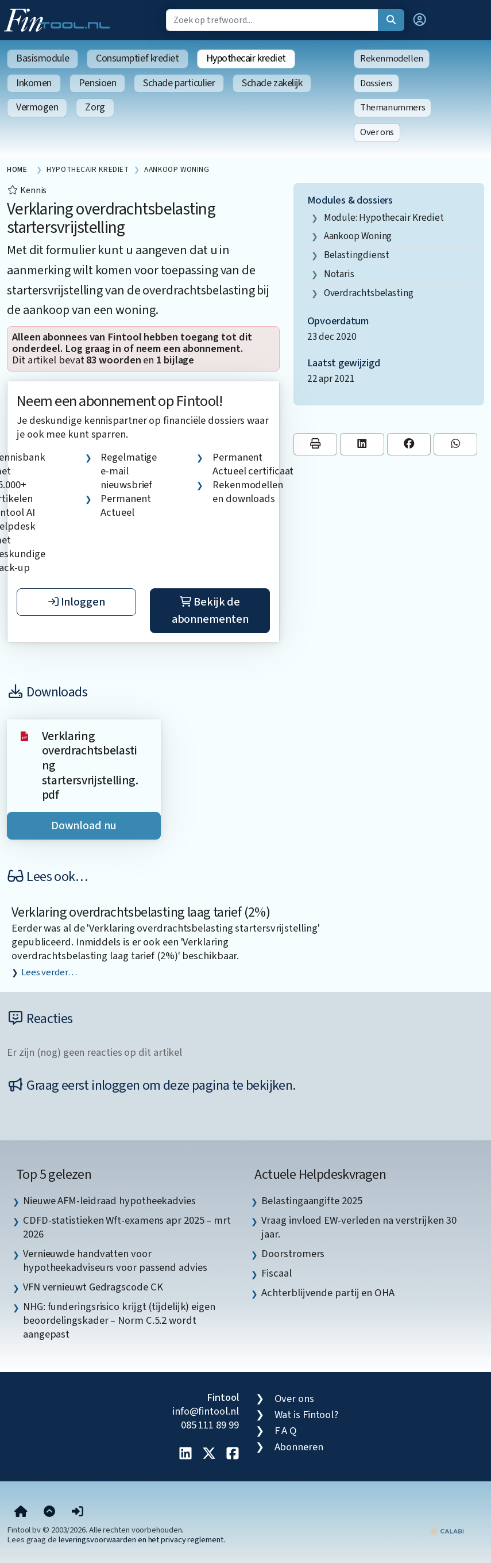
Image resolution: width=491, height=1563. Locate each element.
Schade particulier (179, 83)
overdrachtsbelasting (368, 293)
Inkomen (34, 83)
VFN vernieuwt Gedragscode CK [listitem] (93, 1286)
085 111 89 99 (210, 1425)
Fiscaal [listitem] (276, 1273)
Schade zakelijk (272, 83)
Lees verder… (49, 972)
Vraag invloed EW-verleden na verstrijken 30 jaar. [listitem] (358, 1227)
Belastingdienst (357, 255)
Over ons (377, 132)
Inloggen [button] (76, 602)
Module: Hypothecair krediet (384, 217)
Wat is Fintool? (307, 1414)
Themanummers (392, 107)
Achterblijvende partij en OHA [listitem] (327, 1292)
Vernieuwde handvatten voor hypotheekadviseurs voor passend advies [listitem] (115, 1260)
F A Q (286, 1430)
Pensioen (97, 83)
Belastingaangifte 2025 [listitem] (311, 1200)
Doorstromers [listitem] (292, 1253)
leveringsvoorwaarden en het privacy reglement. (142, 1540)
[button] (419, 20)
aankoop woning (358, 236)
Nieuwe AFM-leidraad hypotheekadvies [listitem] (109, 1200)
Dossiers (376, 83)
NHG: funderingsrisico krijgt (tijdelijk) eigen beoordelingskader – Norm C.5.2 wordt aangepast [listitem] (119, 1320)
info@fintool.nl (205, 1411)
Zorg (95, 107)
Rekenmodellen (391, 59)
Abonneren (299, 1446)
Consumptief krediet (137, 58)
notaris (339, 274)
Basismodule (42, 58)
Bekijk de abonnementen (210, 610)
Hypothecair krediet (246, 58)
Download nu (84, 826)
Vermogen (37, 107)
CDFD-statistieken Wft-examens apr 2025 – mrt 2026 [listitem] (127, 1227)
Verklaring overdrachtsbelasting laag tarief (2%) (140, 912)
